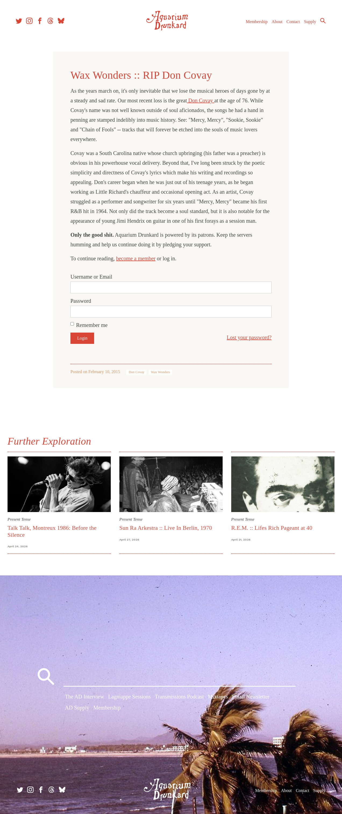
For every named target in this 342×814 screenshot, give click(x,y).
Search (320, 23)
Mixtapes (218, 697)
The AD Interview (84, 697)
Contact (291, 23)
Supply (308, 23)
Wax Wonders (160, 372)
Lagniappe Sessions (129, 697)
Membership (254, 23)
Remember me (92, 325)
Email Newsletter (250, 697)
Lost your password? (249, 337)
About (274, 23)
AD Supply (77, 708)
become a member (136, 258)
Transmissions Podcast (179, 697)
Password (80, 301)
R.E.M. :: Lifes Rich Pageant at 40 (271, 527)
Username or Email (91, 277)
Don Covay (200, 100)
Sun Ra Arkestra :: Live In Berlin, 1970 (166, 527)
